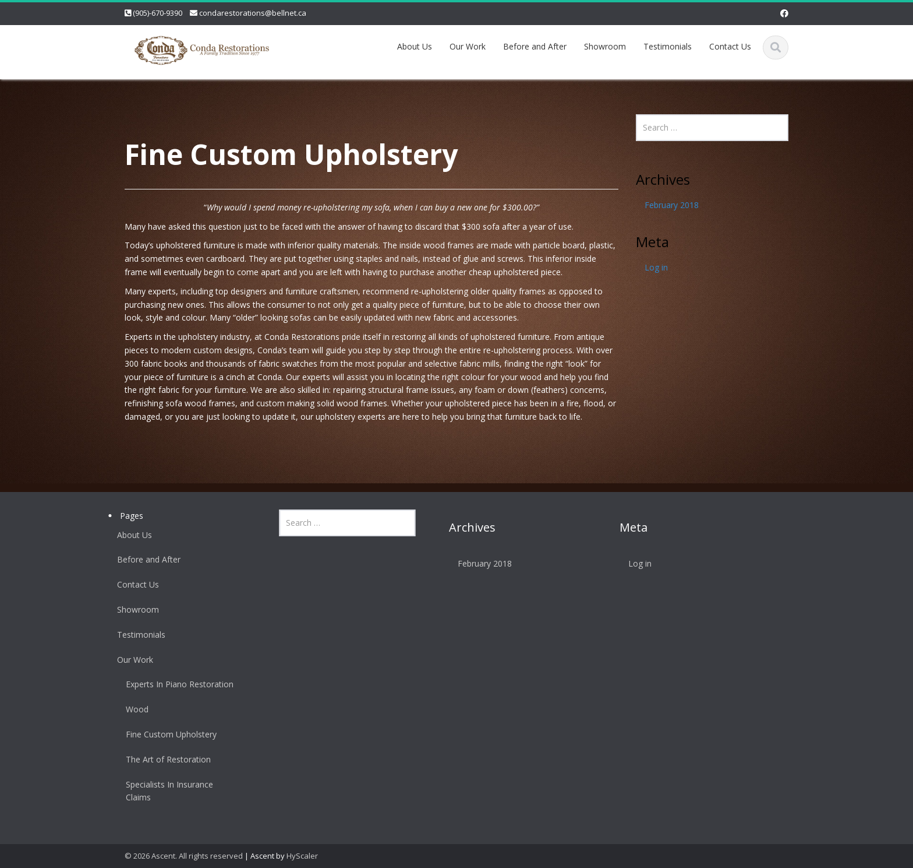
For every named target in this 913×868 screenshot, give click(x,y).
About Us (414, 46)
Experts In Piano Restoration (175, 684)
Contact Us (730, 46)
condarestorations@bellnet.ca (252, 13)
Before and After (535, 46)
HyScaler (302, 856)
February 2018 (672, 204)
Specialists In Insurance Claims (165, 791)
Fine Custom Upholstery (167, 734)
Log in (656, 267)
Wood (133, 709)
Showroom (605, 46)
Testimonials (667, 46)
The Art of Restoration (164, 759)
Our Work (468, 46)
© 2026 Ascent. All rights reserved (184, 856)
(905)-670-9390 (157, 13)
